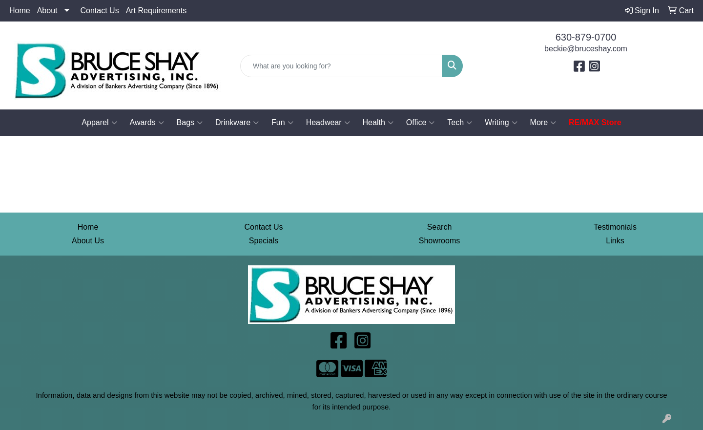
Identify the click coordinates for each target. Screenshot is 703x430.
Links (615, 240)
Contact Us (100, 10)
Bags (190, 123)
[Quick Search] (341, 66)
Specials (263, 240)
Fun (282, 123)
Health (378, 123)
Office (420, 123)
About (47, 10)
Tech (459, 123)
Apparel (99, 123)
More (543, 123)
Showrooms (439, 240)
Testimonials (615, 227)
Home (19, 10)
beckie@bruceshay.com (585, 48)
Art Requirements (156, 10)
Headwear (328, 123)
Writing (501, 123)
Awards (147, 123)
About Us (88, 240)
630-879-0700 (586, 37)
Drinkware (237, 123)
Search (439, 227)
